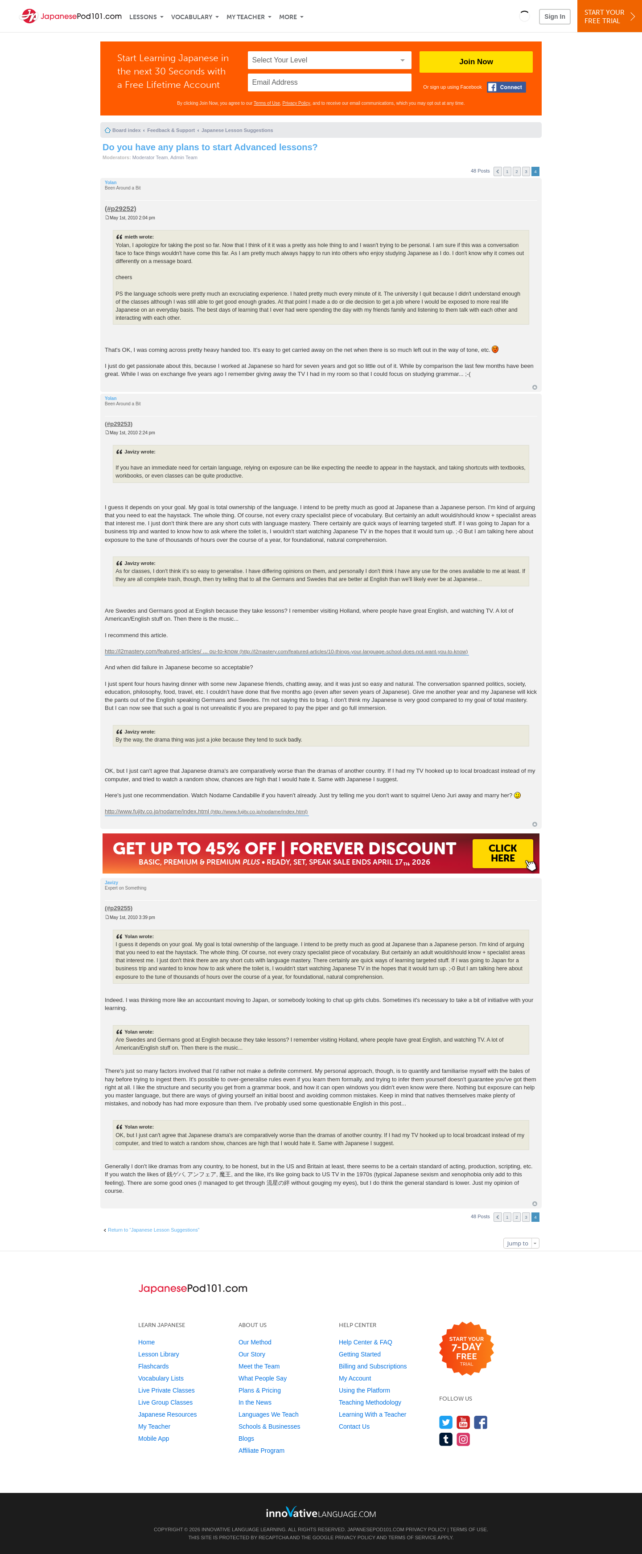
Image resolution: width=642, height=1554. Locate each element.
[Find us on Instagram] (463, 1439)
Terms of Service (412, 1537)
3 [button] (526, 171)
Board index (126, 130)
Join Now (476, 62)
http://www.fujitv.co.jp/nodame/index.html (157, 811)
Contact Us (354, 1426)
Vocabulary (191, 17)
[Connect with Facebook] (506, 87)
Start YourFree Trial (611, 16)
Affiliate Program (261, 1450)
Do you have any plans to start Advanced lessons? (210, 147)
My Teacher (245, 17)
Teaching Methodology (370, 1402)
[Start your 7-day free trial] (466, 1349)
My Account (355, 1378)
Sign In (554, 16)
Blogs (246, 1438)
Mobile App (153, 1438)
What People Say (263, 1378)
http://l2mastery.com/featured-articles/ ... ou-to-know (171, 651)
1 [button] (507, 171)
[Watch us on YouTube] (463, 1422)
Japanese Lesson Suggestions (237, 130)
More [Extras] (288, 17)
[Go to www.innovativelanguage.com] (321, 1511)
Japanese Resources (167, 1414)
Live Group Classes (165, 1402)
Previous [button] (498, 171)
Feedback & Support (171, 130)
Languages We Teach (269, 1414)
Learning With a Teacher (373, 1414)
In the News (255, 1402)
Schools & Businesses (269, 1426)
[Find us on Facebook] (481, 1422)
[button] (524, 16)
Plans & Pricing (260, 1390)
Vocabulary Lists (161, 1378)
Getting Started (360, 1354)
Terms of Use (267, 103)
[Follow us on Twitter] (446, 1422)
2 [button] (516, 171)
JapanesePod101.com (375, 1529)
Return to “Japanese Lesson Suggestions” (153, 1229)
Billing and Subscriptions (373, 1366)
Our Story (252, 1354)
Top (534, 387)
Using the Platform (364, 1390)
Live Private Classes (166, 1390)
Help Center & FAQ (365, 1342)
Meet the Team (259, 1366)
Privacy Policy (296, 103)
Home (146, 1342)
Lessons (143, 17)
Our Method (255, 1342)
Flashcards (153, 1366)
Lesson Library (158, 1354)
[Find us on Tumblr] (446, 1439)
